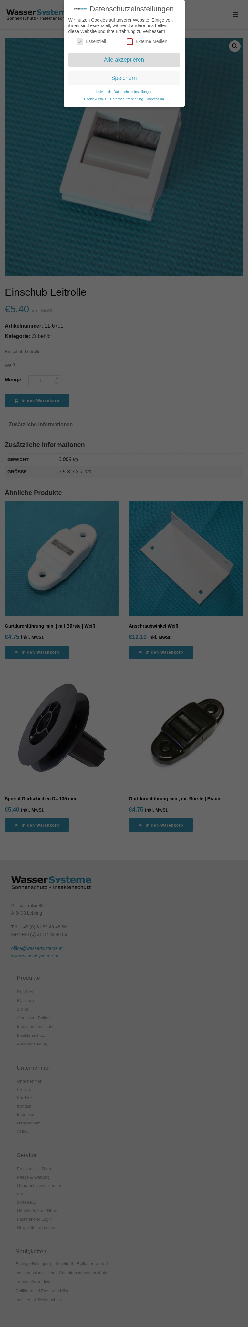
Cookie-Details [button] (95, 99)
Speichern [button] (124, 78)
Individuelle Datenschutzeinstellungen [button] (124, 92)
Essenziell (91, 41)
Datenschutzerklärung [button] (127, 99)
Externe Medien (147, 41)
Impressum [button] (155, 99)
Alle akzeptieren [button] (124, 59)
